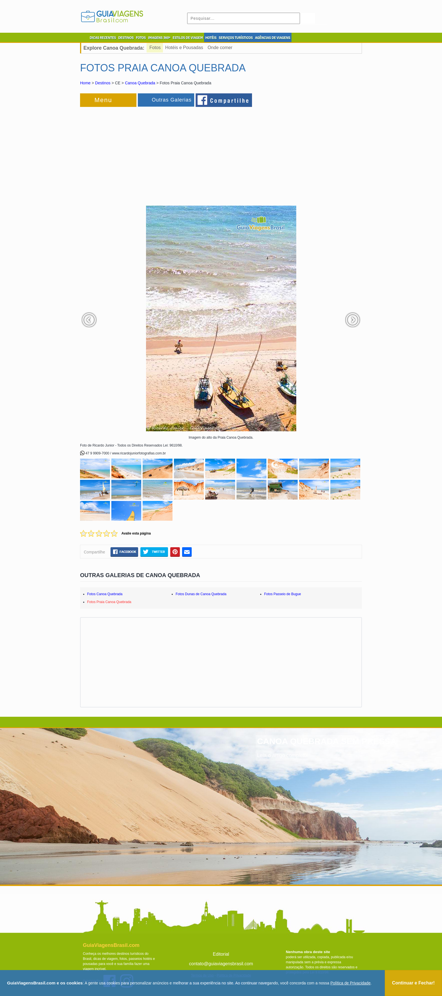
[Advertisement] (141, 153)
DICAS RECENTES (103, 38)
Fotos (155, 47)
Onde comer (219, 47)
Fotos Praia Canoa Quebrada (109, 602)
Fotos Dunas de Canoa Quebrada (201, 594)
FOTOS (141, 38)
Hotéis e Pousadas (184, 47)
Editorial (221, 954)
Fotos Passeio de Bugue (282, 594)
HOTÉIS (210, 38)
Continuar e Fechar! (413, 982)
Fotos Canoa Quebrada (104, 594)
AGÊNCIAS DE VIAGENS (272, 38)
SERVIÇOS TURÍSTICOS (236, 38)
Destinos (102, 83)
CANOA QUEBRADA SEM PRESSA (327, 741)
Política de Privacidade (350, 983)
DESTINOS (126, 38)
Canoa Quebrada (140, 83)
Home (85, 83)
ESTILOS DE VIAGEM (188, 38)
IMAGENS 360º (159, 38)
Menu (103, 100)
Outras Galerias (171, 100)
